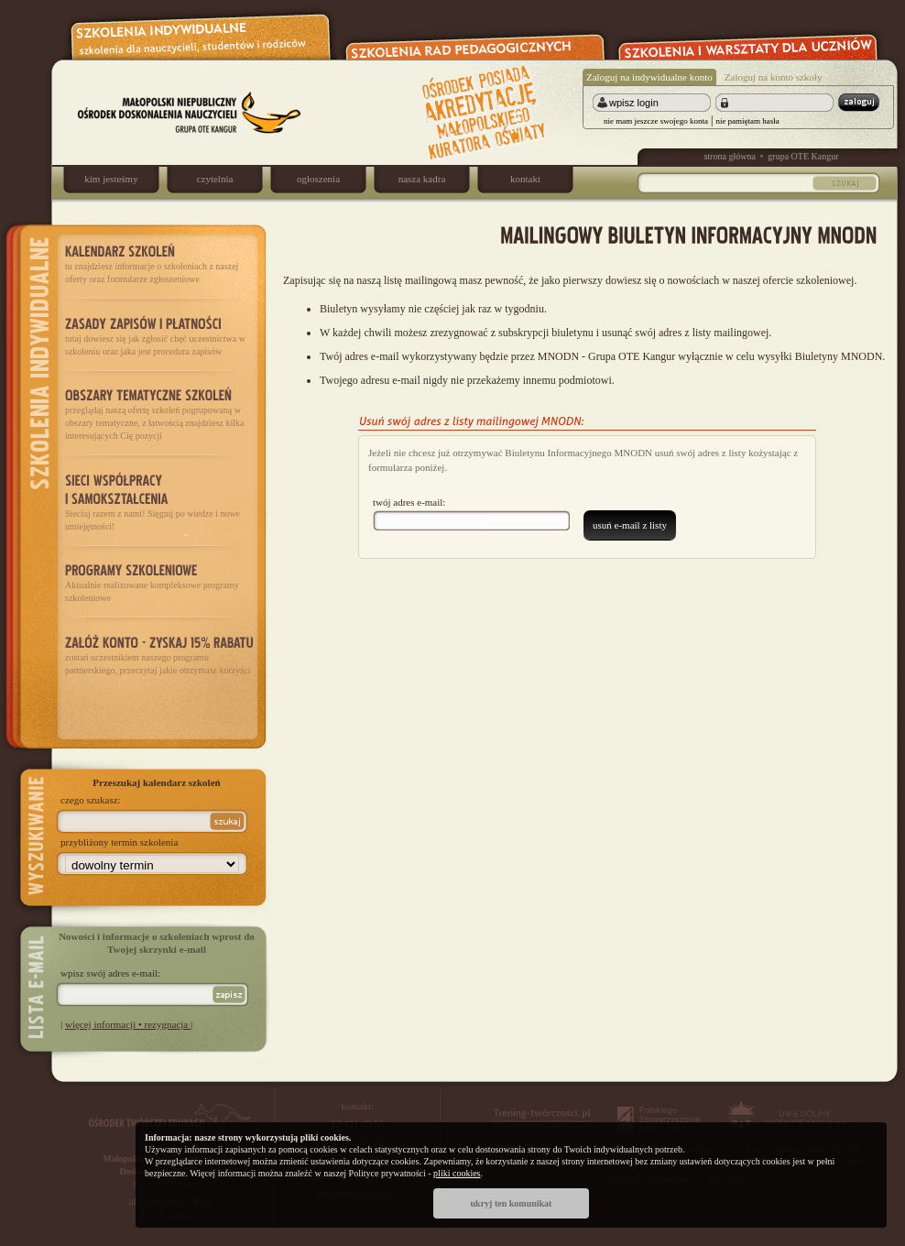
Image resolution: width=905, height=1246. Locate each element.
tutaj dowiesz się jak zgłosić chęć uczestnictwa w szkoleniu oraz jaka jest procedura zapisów (159, 334)
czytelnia (215, 178)
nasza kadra (422, 178)
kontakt (525, 178)
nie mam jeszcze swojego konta (656, 121)
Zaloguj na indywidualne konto (649, 76)
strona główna (729, 156)
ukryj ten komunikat (511, 1203)
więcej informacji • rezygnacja (128, 1024)
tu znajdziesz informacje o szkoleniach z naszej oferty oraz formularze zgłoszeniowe (159, 263)
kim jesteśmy (110, 178)
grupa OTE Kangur (803, 156)
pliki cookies (456, 1173)
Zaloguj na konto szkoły (774, 76)
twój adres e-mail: (409, 502)
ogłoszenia (318, 178)
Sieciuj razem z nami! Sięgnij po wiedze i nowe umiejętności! (159, 500)
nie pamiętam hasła (747, 121)
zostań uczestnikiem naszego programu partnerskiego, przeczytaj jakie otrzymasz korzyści (159, 653)
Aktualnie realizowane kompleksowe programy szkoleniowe (159, 582)
